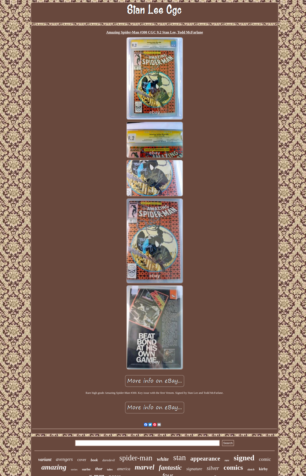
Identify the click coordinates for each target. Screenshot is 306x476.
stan (179, 457)
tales (110, 469)
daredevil (108, 460)
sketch (250, 469)
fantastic (170, 467)
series (74, 469)
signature (194, 468)
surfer (86, 469)
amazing (53, 467)
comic (265, 459)
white (163, 459)
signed (244, 458)
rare (227, 460)
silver (213, 468)
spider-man (135, 458)
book (94, 460)
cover (81, 459)
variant (44, 459)
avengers (64, 459)
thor (99, 468)
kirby (263, 469)
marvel (144, 467)
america (123, 469)
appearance (205, 458)
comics (233, 467)
